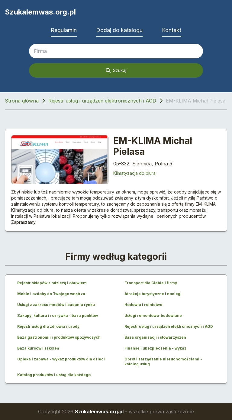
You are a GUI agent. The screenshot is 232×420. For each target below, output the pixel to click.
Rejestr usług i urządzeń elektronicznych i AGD (102, 101)
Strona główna (22, 101)
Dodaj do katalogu (119, 30)
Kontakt (171, 30)
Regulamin (64, 30)
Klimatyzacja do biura (134, 173)
